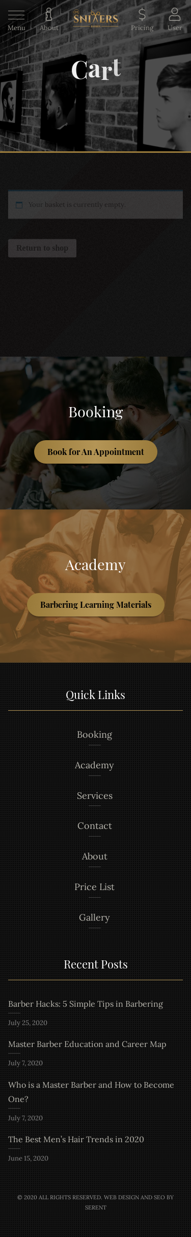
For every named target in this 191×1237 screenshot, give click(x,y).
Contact (94, 825)
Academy (94, 765)
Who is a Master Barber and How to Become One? (91, 1092)
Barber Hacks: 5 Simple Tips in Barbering (85, 1004)
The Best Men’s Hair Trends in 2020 (76, 1139)
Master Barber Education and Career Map (87, 1044)
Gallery (94, 917)
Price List (94, 887)
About (94, 856)
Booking (94, 734)
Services (95, 795)
